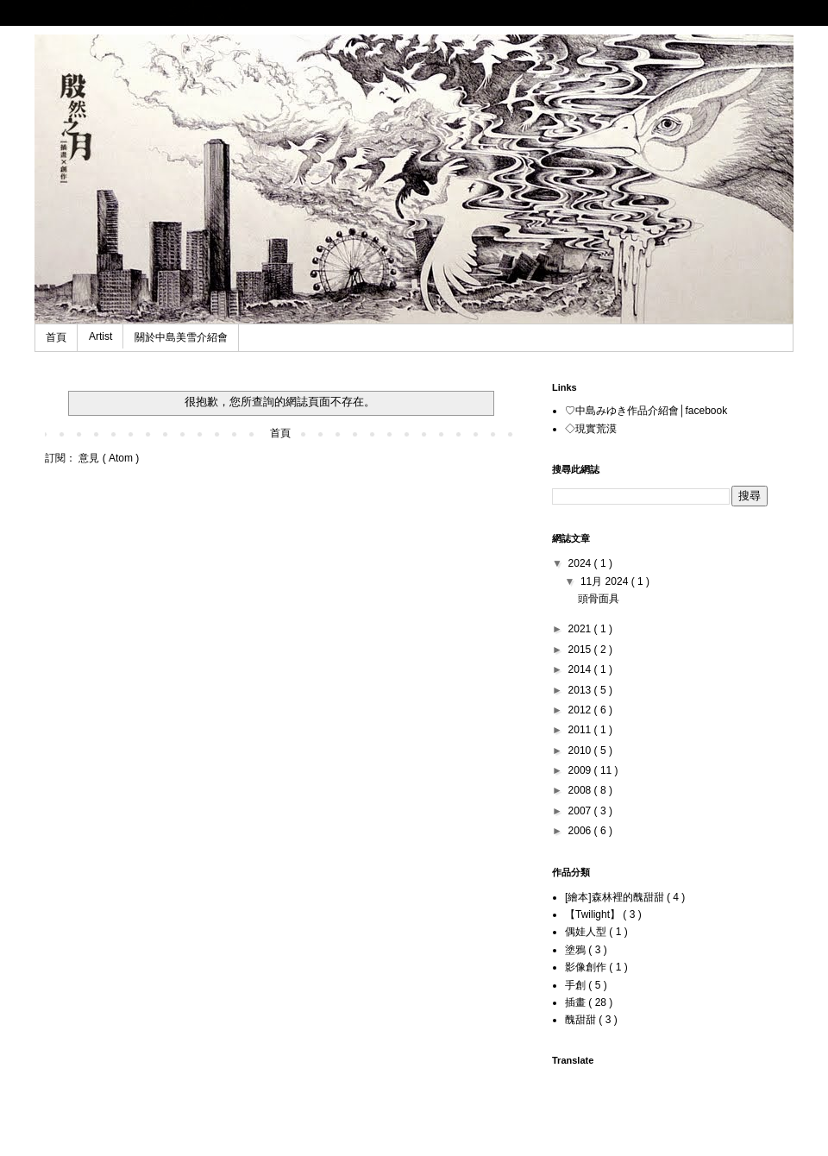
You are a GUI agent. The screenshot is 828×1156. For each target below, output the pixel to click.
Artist (100, 336)
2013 (581, 690)
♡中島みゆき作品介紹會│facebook (646, 411)
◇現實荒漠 (591, 429)
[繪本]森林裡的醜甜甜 (616, 897)
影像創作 (587, 967)
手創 (576, 985)
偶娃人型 (587, 932)
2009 (581, 770)
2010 (581, 750)
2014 (581, 669)
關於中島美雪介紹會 (181, 337)
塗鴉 (576, 950)
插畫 (576, 1002)
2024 (581, 563)
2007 (581, 811)
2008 (581, 790)
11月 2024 (605, 581)
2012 (581, 710)
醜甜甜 (582, 1020)
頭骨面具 (598, 599)
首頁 (56, 337)
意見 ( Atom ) (108, 458)
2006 (581, 831)
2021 (581, 629)
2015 (581, 650)
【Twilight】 (594, 914)
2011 (581, 730)
